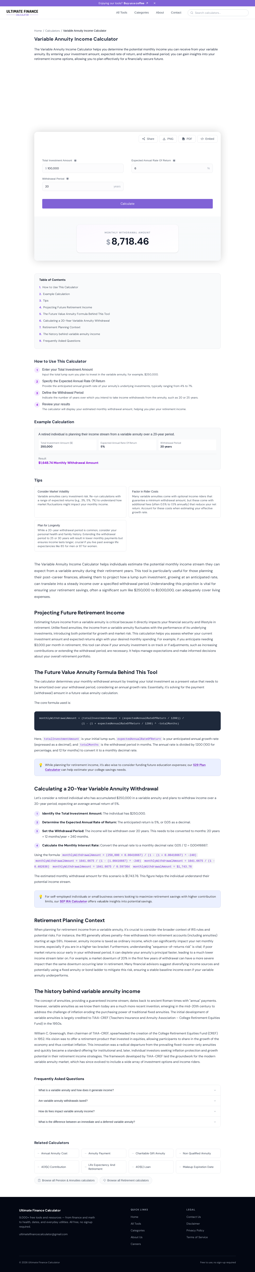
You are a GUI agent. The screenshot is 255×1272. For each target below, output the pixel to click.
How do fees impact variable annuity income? (127, 1111)
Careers (136, 1244)
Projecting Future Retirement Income (67, 307)
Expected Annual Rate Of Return (153, 160)
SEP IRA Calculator (73, 901)
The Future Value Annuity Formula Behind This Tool (76, 314)
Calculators (52, 30)
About (160, 12)
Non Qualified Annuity (194, 1153)
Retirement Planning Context (61, 327)
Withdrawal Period (55, 178)
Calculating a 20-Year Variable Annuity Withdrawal (76, 320)
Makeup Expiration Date (196, 1167)
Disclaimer (193, 1223)
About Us (136, 1237)
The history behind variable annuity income (71, 334)
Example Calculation (56, 294)
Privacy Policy (195, 1230)
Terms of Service (197, 1237)
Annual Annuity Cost (52, 1153)
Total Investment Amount (59, 160)
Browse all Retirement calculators (126, 1180)
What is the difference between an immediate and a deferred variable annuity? (127, 1121)
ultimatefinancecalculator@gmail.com (43, 1234)
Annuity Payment (97, 1153)
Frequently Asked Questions (61, 341)
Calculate (127, 204)
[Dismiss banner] (155, 3)
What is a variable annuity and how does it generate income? (127, 1090)
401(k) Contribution (51, 1167)
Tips (45, 300)
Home (38, 30)
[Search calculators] (220, 13)
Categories (141, 12)
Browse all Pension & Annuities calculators (66, 1180)
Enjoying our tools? (124, 3)
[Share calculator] (148, 139)
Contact (176, 12)
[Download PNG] (168, 139)
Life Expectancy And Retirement (99, 1167)
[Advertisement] (127, 91)
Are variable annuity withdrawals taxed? (127, 1100)
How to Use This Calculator (60, 287)
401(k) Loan (141, 1167)
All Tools (121, 12)
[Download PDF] (187, 139)
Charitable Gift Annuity (148, 1153)
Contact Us (193, 1217)
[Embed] (207, 139)
